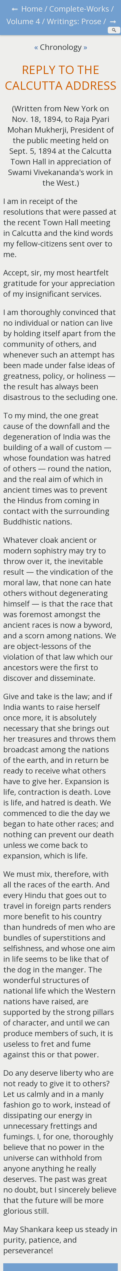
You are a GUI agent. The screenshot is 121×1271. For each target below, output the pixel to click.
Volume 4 (23, 21)
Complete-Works (79, 8)
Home (32, 8)
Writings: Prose (74, 21)
